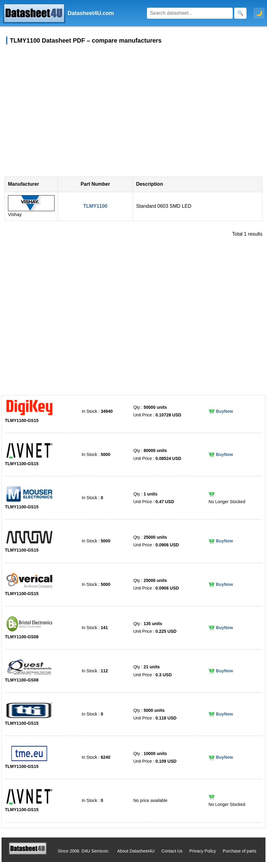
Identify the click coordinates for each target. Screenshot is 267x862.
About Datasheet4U (136, 851)
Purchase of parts (239, 851)
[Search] (190, 13)
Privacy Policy (202, 851)
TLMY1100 (95, 206)
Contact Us (171, 851)
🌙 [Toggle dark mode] (259, 13)
